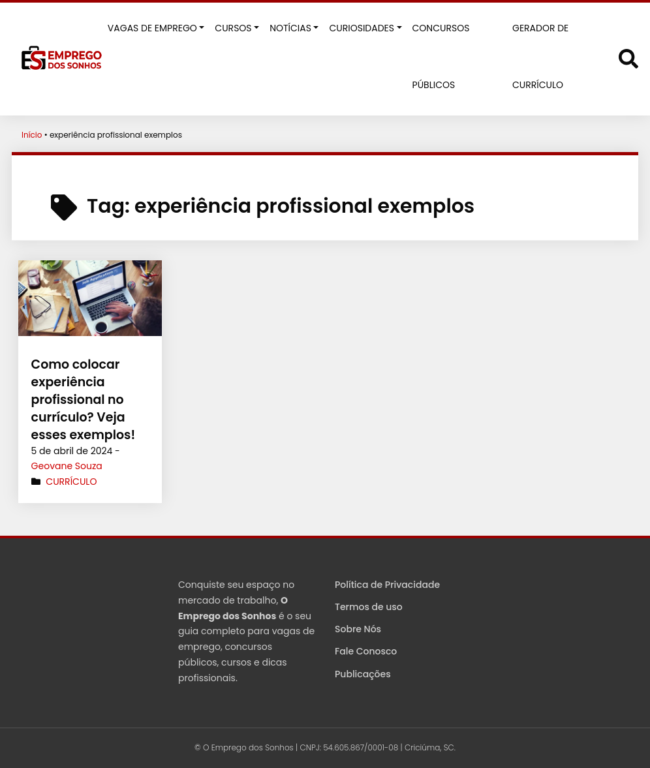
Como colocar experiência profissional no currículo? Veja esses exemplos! (81, 399)
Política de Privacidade (387, 584)
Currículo (71, 481)
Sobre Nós (358, 629)
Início (32, 134)
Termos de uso (369, 606)
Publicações (363, 674)
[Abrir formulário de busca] (628, 57)
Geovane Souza (66, 465)
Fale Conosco (366, 651)
